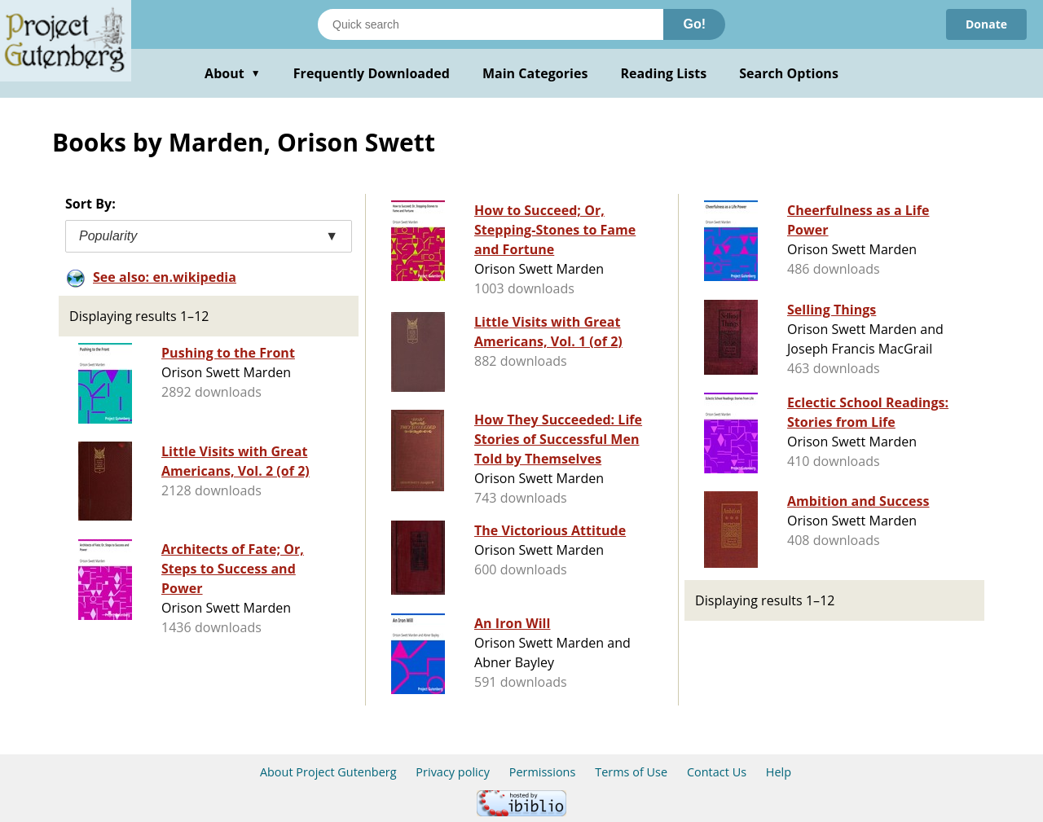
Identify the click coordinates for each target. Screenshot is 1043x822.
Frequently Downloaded (371, 73)
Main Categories (535, 73)
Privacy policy (453, 772)
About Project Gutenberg (328, 772)
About (233, 73)
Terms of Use (631, 772)
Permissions (542, 772)
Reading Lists (664, 73)
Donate (986, 24)
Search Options (788, 73)
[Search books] (490, 24)
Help (778, 772)
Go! (694, 24)
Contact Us (716, 772)
